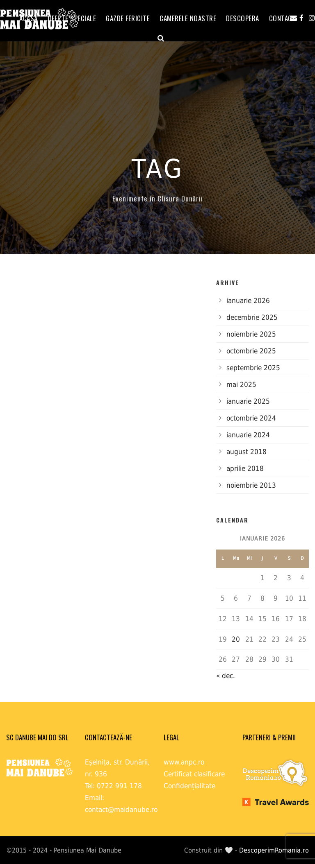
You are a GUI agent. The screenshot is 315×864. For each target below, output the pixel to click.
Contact (282, 18)
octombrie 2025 (251, 351)
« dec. (225, 676)
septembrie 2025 (253, 368)
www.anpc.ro (184, 762)
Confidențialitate (189, 786)
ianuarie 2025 (248, 401)
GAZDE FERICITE (128, 18)
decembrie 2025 (252, 317)
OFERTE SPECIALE (72, 18)
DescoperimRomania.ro (274, 850)
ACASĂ (28, 18)
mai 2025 (241, 384)
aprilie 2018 (245, 468)
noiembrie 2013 (251, 485)
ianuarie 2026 (248, 300)
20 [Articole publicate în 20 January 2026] (236, 639)
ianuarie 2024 (248, 435)
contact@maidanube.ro (121, 809)
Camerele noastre (188, 18)
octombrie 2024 (251, 418)
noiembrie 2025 (251, 334)
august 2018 (246, 452)
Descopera (242, 18)
